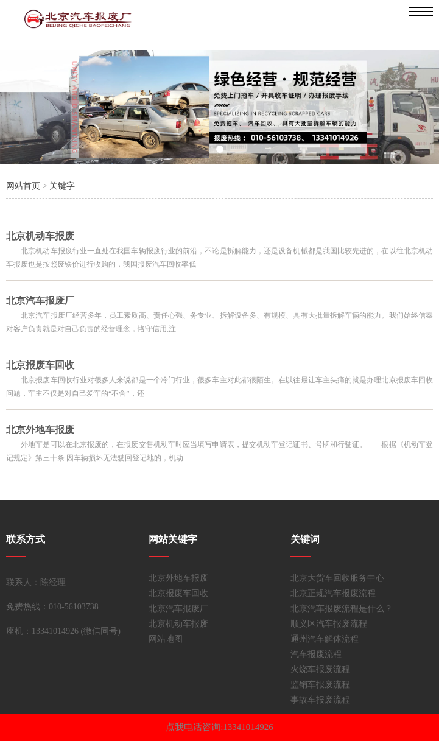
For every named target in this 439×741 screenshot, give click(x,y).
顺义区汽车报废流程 (328, 623)
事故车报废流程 (320, 699)
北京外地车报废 (178, 578)
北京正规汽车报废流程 (333, 593)
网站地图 (166, 639)
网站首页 (23, 186)
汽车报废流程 (316, 654)
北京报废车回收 (178, 593)
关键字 (62, 186)
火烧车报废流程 (320, 669)
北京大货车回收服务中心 (337, 578)
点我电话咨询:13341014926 (219, 727)
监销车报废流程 (320, 684)
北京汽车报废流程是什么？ (341, 608)
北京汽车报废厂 (178, 608)
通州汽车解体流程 (324, 639)
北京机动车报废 (178, 623)
